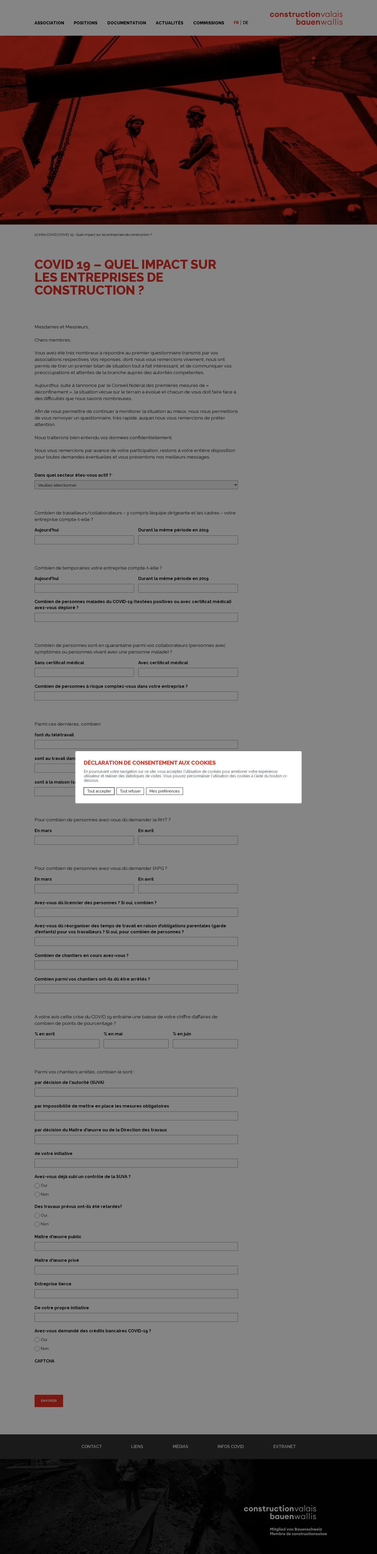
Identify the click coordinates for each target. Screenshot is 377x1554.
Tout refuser (130, 791)
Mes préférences (164, 791)
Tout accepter (99, 791)
